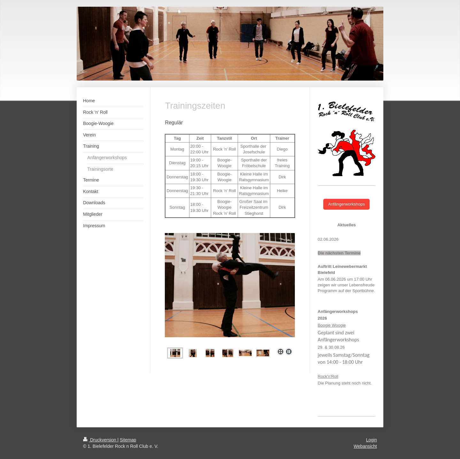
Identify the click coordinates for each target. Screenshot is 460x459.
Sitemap (128, 439)
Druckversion (100, 439)
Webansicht (365, 446)
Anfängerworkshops (346, 204)
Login (371, 439)
